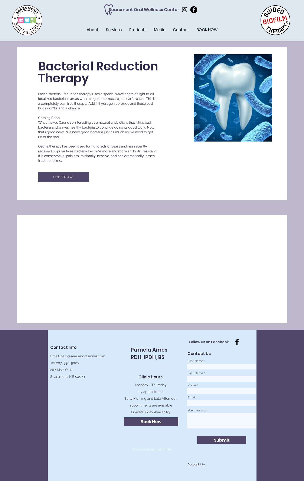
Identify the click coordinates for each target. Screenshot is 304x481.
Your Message (197, 410)
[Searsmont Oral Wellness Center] (144, 9)
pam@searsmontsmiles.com (83, 356)
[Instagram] (184, 9)
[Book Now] (151, 421)
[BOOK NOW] (63, 177)
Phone (192, 385)
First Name (195, 360)
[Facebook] (193, 9)
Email (192, 397)
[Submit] (221, 440)
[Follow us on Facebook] (210, 342)
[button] (275, 20)
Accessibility (196, 464)
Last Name (195, 373)
